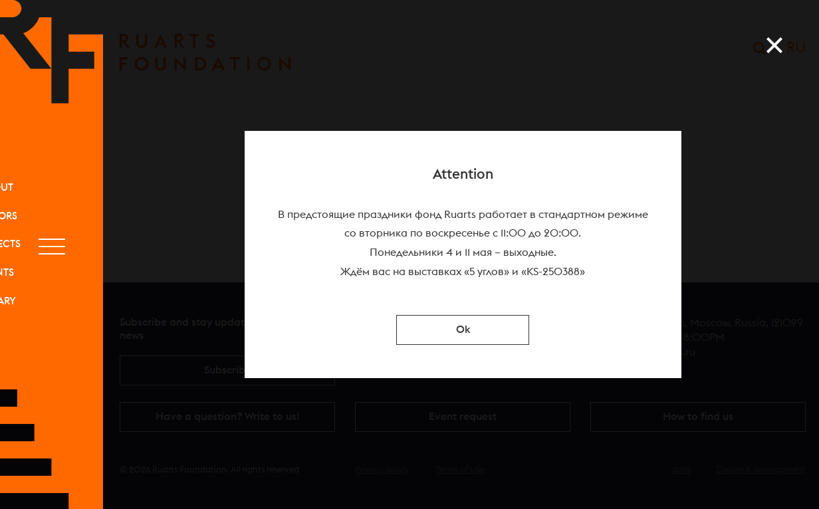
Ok (463, 329)
